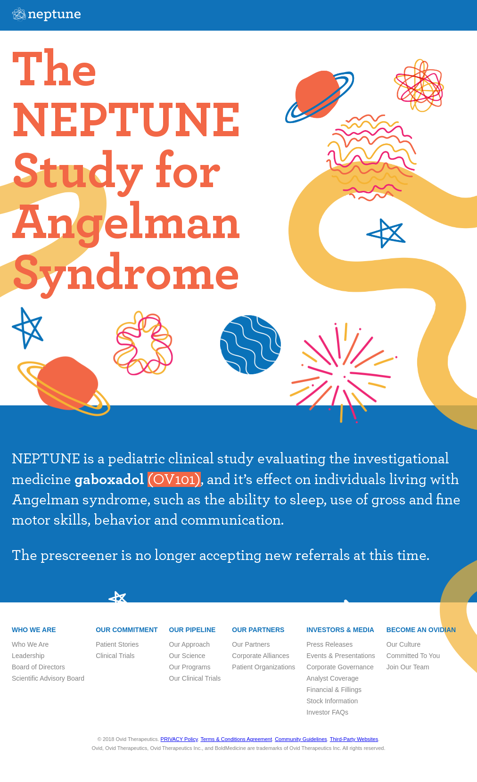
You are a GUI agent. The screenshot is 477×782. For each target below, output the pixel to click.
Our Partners (258, 630)
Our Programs (190, 667)
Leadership (28, 655)
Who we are (34, 630)
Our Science (187, 655)
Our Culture (403, 644)
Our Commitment (126, 630)
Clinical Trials (115, 655)
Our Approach (189, 644)
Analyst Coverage (332, 678)
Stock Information (332, 701)
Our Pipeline (192, 630)
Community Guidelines (301, 739)
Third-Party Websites (354, 739)
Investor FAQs (327, 712)
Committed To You (413, 655)
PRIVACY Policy (179, 739)
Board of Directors (38, 667)
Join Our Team (408, 667)
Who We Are (30, 644)
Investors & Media (340, 630)
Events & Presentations (340, 655)
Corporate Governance (339, 667)
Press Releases (329, 644)
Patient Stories (117, 644)
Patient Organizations (263, 667)
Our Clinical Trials (195, 678)
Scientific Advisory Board (48, 678)
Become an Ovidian (421, 630)
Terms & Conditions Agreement (236, 739)
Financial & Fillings (334, 689)
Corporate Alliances (260, 655)
